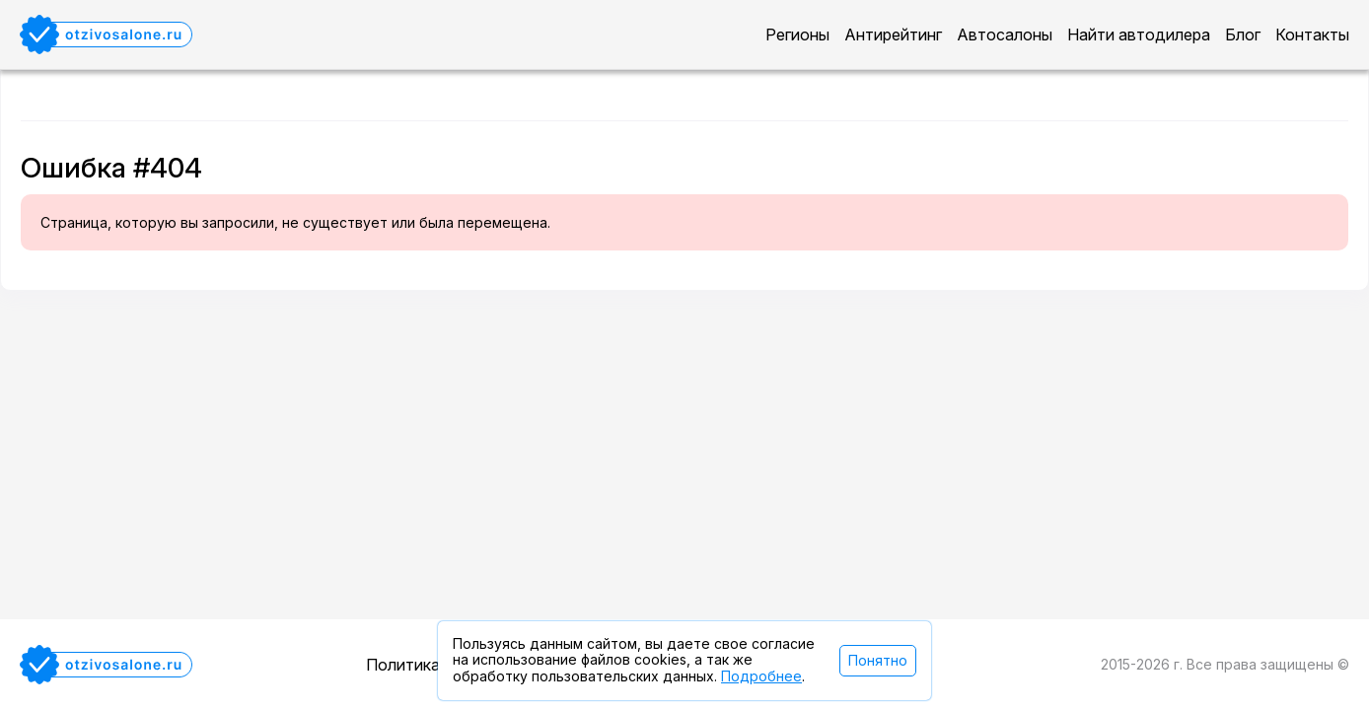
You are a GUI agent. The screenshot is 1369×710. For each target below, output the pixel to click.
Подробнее (761, 676)
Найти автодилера (1138, 34)
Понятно (877, 660)
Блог (1243, 34)
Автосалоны (1004, 34)
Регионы (797, 34)
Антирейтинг (893, 34)
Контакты (1312, 34)
